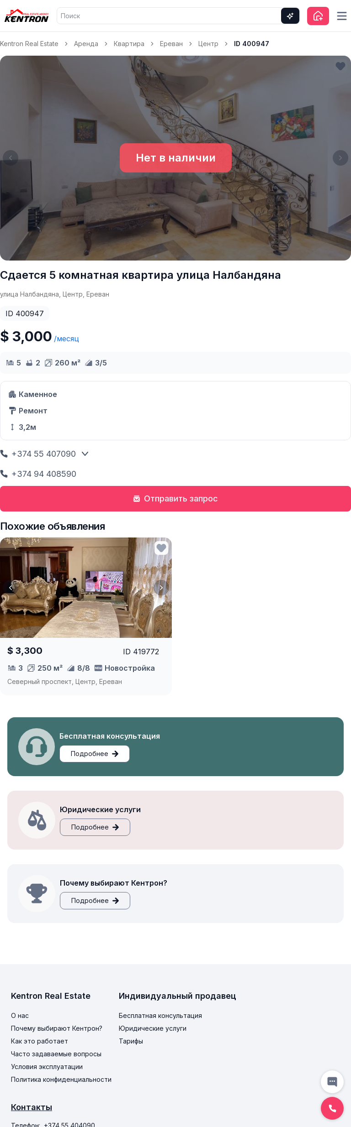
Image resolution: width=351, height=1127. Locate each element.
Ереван (171, 43)
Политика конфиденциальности (61, 1079)
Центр (208, 43)
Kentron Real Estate (29, 43)
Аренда (86, 43)
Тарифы (131, 1041)
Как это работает (39, 1041)
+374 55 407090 (38, 454)
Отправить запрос (175, 498)
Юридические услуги (152, 1028)
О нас (20, 1015)
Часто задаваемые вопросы (56, 1054)
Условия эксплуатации (47, 1066)
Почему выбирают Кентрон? (56, 1028)
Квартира (129, 43)
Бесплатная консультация (160, 1015)
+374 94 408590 (38, 474)
